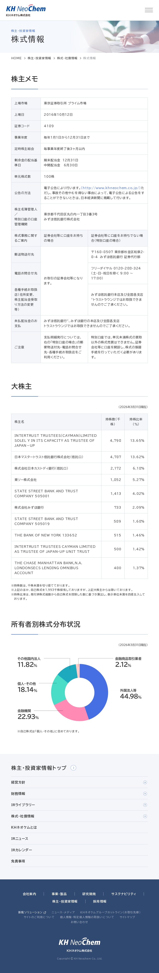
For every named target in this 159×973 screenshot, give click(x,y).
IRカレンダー (21, 850)
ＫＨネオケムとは (24, 827)
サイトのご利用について (39, 917)
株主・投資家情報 (39, 58)
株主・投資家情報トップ (43, 767)
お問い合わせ (79, 922)
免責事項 (18, 861)
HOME (16, 58)
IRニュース (19, 838)
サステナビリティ (123, 894)
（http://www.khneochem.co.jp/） (111, 188)
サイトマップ (127, 917)
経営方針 (79, 782)
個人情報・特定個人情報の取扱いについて (87, 917)
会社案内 (29, 894)
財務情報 (79, 794)
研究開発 (89, 894)
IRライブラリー (79, 805)
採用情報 (100, 901)
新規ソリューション (30, 912)
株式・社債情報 (67, 58)
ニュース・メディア (63, 912)
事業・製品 (59, 894)
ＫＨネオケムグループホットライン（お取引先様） (110, 912)
